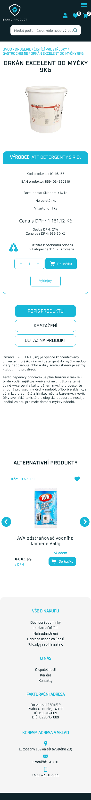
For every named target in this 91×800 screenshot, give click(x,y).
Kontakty (45, 681)
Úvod (7, 49)
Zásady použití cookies (45, 645)
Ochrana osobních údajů (45, 639)
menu (84, 5)
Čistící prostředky (50, 49)
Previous (3, 519)
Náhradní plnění (45, 633)
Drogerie (23, 49)
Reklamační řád (45, 628)
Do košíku (61, 263)
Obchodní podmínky (45, 622)
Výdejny (45, 280)
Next (82, 519)
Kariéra (45, 675)
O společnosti (45, 670)
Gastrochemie (15, 53)
